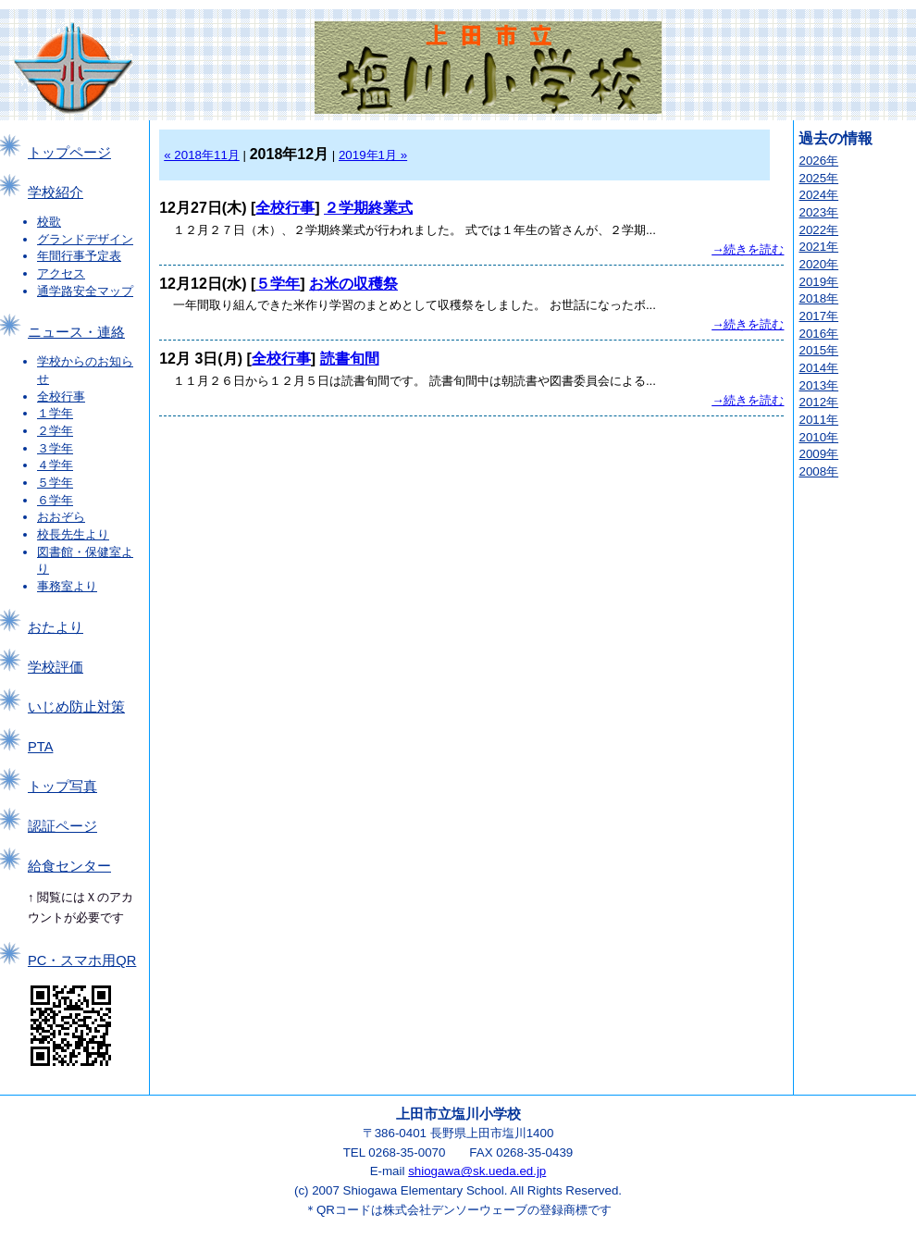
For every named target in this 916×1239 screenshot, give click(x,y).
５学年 (55, 482)
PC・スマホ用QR (82, 960)
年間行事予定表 (79, 256)
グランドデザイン (85, 239)
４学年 (55, 465)
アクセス (61, 273)
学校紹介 (55, 192)
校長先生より (73, 534)
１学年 (55, 413)
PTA (40, 746)
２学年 (55, 431)
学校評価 (55, 667)
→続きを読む (748, 249)
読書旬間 (349, 358)
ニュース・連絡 (76, 332)
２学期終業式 (368, 208)
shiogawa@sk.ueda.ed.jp (477, 1171)
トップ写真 (62, 786)
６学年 (55, 500)
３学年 (55, 448)
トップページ (69, 152)
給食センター (69, 866)
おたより (55, 627)
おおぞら (61, 517)
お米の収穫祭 (353, 283)
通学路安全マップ (85, 291)
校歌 (49, 222)
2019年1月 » (373, 155)
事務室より (67, 586)
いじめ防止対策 (76, 707)
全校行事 (61, 396)
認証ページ (62, 826)
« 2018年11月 (202, 155)
